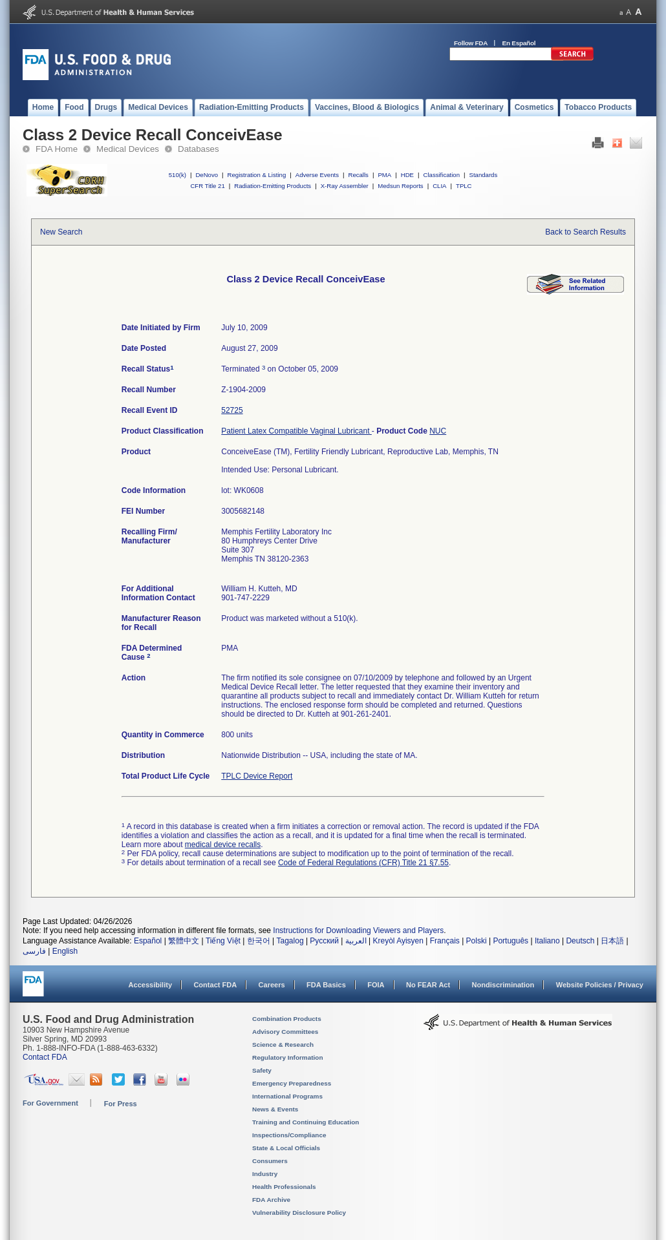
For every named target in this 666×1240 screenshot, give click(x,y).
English (65, 951)
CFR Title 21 (207, 185)
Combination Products (286, 1018)
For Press (120, 1104)
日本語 (612, 940)
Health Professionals (284, 1186)
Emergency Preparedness (291, 1083)
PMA (384, 174)
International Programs (287, 1096)
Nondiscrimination (503, 985)
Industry (264, 1173)
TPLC (464, 185)
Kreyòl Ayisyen (398, 940)
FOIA (375, 985)
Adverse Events (317, 174)
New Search (61, 231)
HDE (407, 174)
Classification (441, 174)
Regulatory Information (287, 1057)
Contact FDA (215, 985)
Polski (476, 940)
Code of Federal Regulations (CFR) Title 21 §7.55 (363, 862)
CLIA (439, 185)
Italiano (547, 940)
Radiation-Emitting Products (272, 185)
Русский (324, 940)
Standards (483, 174)
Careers (272, 985)
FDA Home (57, 149)
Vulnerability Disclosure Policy (299, 1212)
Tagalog (290, 940)
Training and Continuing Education (305, 1122)
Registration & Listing (257, 174)
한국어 (258, 940)
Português (510, 940)
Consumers (270, 1160)
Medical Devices (127, 149)
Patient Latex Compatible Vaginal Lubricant (296, 431)
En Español (519, 43)
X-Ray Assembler (345, 185)
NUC (437, 431)
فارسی (34, 951)
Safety (262, 1070)
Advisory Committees (285, 1031)
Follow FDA (471, 43)
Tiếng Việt (223, 940)
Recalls (358, 174)
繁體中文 (183, 940)
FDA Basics (326, 985)
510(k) (177, 174)
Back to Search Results (585, 231)
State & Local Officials (286, 1147)
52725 (231, 410)
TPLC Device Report (256, 776)
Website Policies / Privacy (599, 985)
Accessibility (150, 985)
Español (148, 940)
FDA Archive (271, 1199)
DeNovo (206, 174)
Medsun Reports (400, 185)
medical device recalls (223, 844)
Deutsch (580, 940)
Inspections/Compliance (289, 1135)
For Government (50, 1103)
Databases (198, 149)
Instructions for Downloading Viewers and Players (358, 930)
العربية (356, 940)
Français (445, 940)
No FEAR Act (428, 985)
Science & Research (283, 1044)
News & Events (275, 1109)
